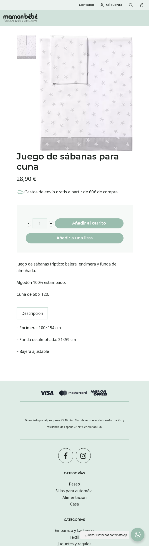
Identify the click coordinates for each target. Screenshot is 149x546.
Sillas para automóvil (74, 490)
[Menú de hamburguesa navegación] (140, 18)
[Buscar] (132, 5)
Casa (74, 504)
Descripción (32, 313)
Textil (74, 537)
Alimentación (74, 497)
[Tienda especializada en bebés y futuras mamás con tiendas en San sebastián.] (57, 17)
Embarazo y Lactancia (74, 530)
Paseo (74, 484)
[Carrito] (142, 5)
